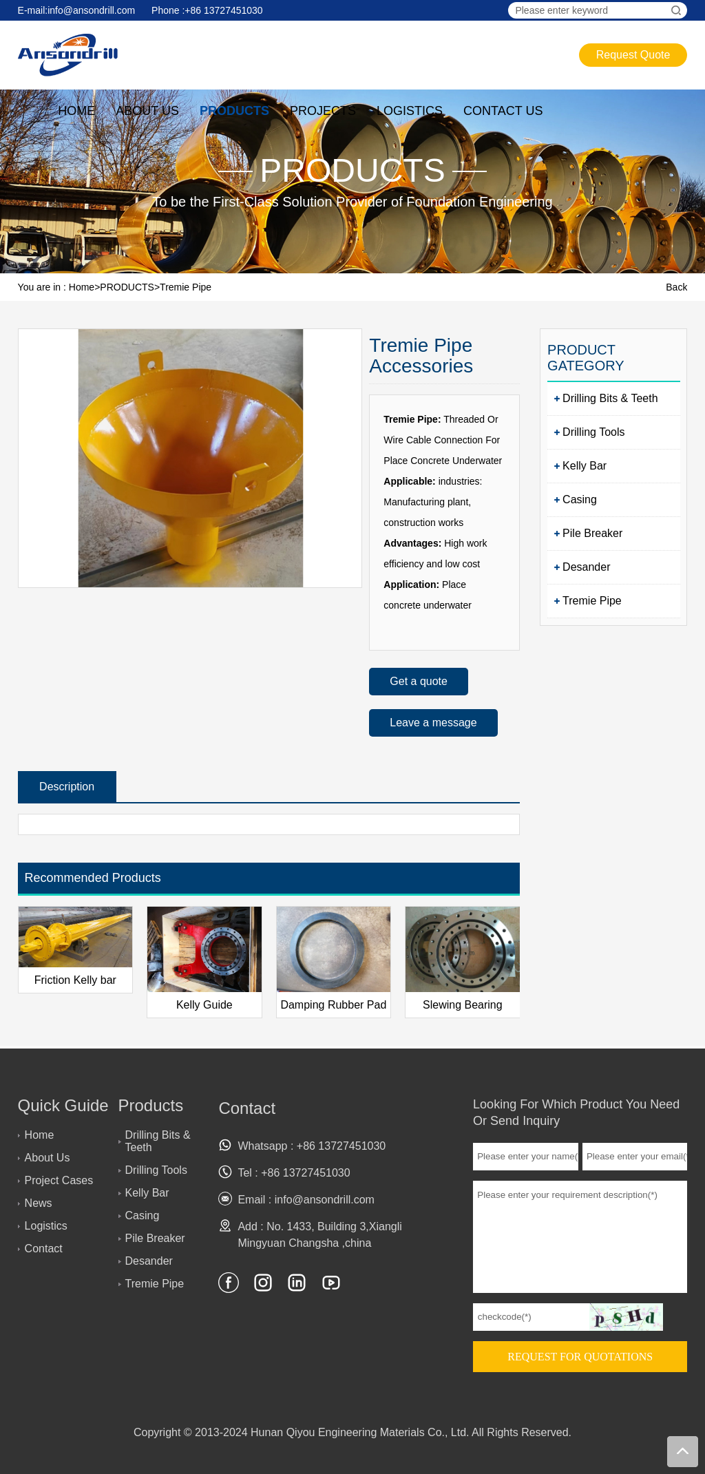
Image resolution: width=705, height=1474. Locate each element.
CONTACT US (503, 111)
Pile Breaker (592, 533)
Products (151, 1105)
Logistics (46, 1226)
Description (66, 786)
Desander (586, 567)
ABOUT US (147, 111)
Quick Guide (63, 1105)
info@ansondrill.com (91, 10)
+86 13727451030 (223, 10)
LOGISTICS (410, 111)
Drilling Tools (593, 432)
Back (676, 287)
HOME (76, 111)
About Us (47, 1158)
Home (81, 287)
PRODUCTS (234, 111)
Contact (44, 1248)
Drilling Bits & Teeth (609, 398)
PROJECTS (323, 111)
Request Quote (633, 55)
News (38, 1203)
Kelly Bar (584, 466)
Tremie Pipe (185, 287)
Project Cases (59, 1180)
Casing (579, 499)
